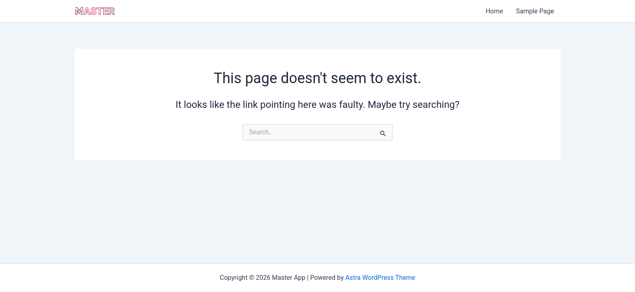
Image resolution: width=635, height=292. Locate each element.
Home (494, 11)
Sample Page (535, 11)
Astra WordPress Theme (380, 277)
